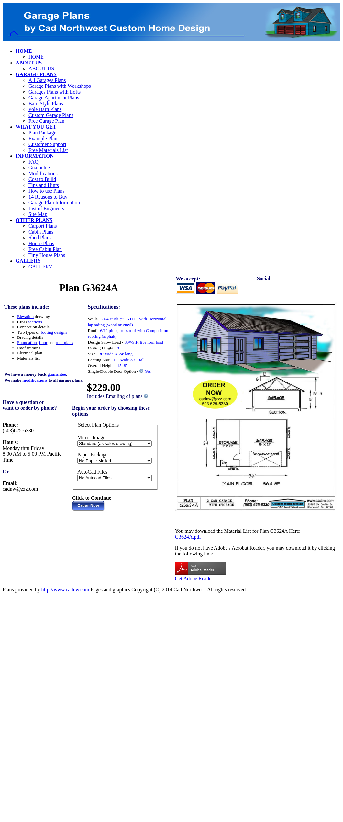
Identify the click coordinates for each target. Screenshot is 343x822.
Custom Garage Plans (50, 115)
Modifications (43, 173)
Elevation (25, 316)
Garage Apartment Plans (53, 97)
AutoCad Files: (93, 471)
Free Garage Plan (46, 121)
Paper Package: (93, 454)
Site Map (37, 214)
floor (43, 342)
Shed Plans (39, 237)
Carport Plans (42, 226)
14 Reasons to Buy (47, 197)
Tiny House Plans (46, 255)
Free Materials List (48, 150)
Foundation (27, 342)
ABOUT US (41, 68)
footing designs (54, 332)
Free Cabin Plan (45, 249)
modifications (34, 380)
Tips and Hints (43, 185)
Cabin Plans (40, 231)
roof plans (64, 342)
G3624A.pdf (188, 537)
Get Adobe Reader (194, 578)
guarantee (57, 374)
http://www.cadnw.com (65, 589)
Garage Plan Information (54, 202)
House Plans (41, 243)
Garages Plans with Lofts (54, 92)
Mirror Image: (92, 437)
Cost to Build (42, 179)
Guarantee (39, 167)
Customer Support (47, 144)
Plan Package (42, 132)
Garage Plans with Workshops (59, 86)
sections (35, 321)
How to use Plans (46, 191)
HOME (36, 57)
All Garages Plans (47, 80)
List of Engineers (46, 208)
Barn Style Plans (45, 103)
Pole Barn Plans (44, 109)
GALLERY (40, 266)
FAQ (33, 162)
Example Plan (42, 138)
